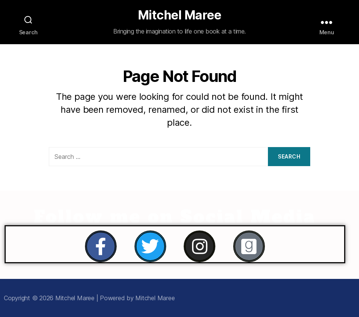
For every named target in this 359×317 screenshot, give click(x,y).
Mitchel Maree (179, 15)
